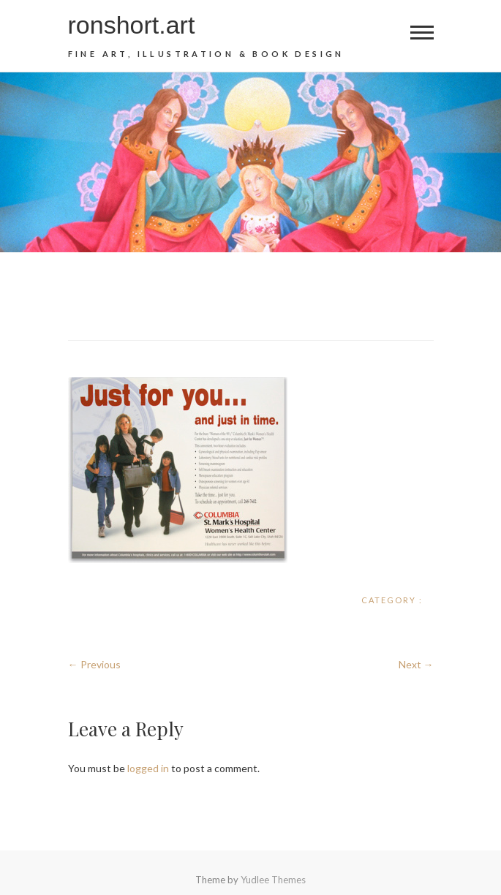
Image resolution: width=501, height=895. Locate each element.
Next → (416, 664)
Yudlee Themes (273, 879)
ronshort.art (131, 25)
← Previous (94, 664)
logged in (148, 768)
